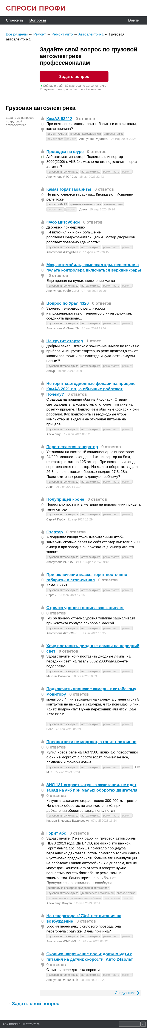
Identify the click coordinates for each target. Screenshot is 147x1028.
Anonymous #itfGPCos (61, 176)
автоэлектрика (113, 133)
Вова (49, 729)
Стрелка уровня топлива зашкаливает (85, 607)
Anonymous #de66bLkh (62, 980)
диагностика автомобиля (97, 893)
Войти (133, 20)
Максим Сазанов (58, 676)
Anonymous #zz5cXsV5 (62, 633)
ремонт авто (55, 138)
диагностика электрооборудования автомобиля (78, 887)
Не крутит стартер (64, 341)
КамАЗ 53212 (59, 118)
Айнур (50, 371)
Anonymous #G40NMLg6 (63, 941)
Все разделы (17, 34)
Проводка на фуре (65, 151)
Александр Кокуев (59, 903)
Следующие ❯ (127, 993)
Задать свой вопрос (35, 1003)
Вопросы (37, 20)
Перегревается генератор (72, 447)
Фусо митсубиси (63, 222)
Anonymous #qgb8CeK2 (62, 290)
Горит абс (56, 833)
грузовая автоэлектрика (85, 133)
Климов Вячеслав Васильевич (67, 820)
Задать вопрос (74, 76)
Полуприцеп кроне (65, 499)
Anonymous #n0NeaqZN (62, 328)
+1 (42, 157)
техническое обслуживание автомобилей (74, 898)
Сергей (51, 595)
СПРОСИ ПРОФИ (36, 8)
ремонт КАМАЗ (57, 133)
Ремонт (39, 34)
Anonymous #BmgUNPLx (63, 252)
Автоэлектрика (90, 34)
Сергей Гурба (55, 519)
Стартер (54, 532)
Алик (49, 486)
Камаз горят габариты (68, 189)
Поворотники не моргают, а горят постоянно (91, 741)
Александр (53, 434)
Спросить (14, 20)
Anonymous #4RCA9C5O (63, 562)
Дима (83, 209)
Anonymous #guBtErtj (93, 138)
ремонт (71, 138)
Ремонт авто (62, 34)
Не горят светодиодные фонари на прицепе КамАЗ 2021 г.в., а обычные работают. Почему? (90, 389)
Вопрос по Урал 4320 (67, 303)
